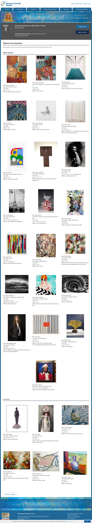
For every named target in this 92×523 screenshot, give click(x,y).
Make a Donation (82, 32)
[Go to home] (11, 4)
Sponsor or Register (10, 494)
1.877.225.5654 (71, 518)
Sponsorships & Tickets (50, 9)
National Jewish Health (82, 9)
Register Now (82, 26)
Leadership (33, 9)
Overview (6, 9)
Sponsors (66, 9)
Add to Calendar (19, 27)
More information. (70, 521)
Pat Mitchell (20, 9)
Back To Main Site (76, 4)
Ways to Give (87, 4)
